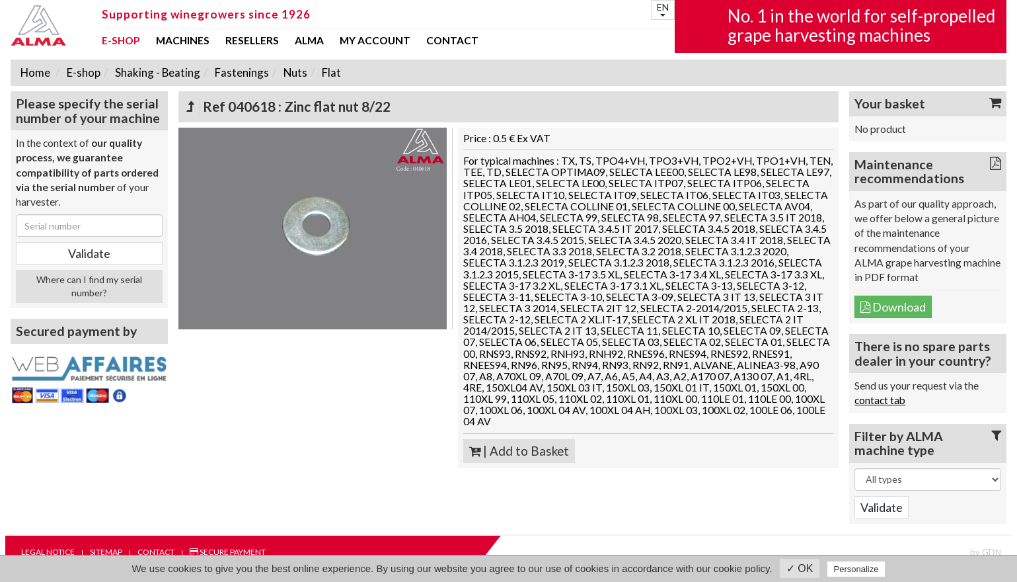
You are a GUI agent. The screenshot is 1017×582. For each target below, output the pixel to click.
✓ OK (799, 568)
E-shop (121, 41)
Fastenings (241, 72)
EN (663, 9)
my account (375, 41)
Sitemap (106, 552)
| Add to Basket (519, 451)
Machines (182, 41)
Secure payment (228, 552)
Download (893, 307)
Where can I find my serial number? (89, 286)
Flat (330, 72)
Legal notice (48, 552)
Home (35, 72)
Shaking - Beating (156, 72)
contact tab (879, 400)
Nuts (294, 72)
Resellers (252, 41)
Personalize (856, 569)
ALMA (309, 41)
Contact (452, 41)
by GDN (985, 552)
